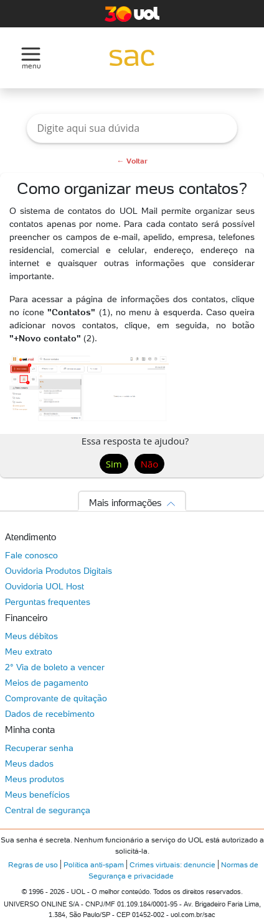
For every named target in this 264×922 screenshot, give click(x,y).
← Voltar (132, 160)
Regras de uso (33, 864)
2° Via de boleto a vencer (55, 667)
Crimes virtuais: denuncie (172, 864)
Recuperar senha (39, 748)
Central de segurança (47, 810)
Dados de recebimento (50, 713)
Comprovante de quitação (56, 698)
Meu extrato (28, 651)
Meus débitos (31, 636)
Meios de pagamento (46, 682)
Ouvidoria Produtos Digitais (58, 570)
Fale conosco (31, 555)
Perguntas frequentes (47, 601)
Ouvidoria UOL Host (44, 586)
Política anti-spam (94, 864)
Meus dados (29, 763)
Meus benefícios (37, 794)
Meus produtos (34, 779)
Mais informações (125, 503)
